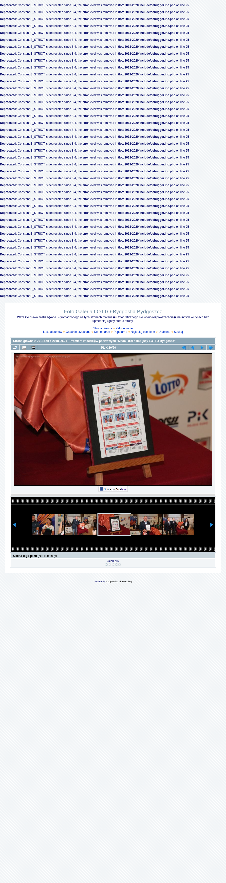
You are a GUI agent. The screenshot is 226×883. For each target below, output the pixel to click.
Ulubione (164, 332)
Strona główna (102, 328)
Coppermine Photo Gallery (119, 581)
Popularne (120, 332)
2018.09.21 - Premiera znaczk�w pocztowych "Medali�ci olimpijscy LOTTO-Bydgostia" (114, 341)
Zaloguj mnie (124, 328)
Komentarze (102, 332)
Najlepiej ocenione (143, 332)
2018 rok (43, 341)
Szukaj (178, 332)
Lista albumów (52, 332)
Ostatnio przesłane (78, 332)
